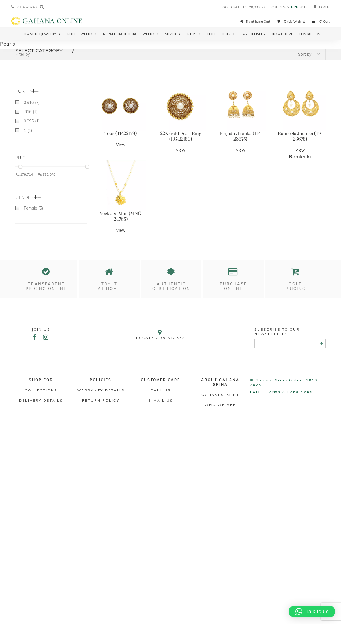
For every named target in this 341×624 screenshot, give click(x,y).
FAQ (254, 392)
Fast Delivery (253, 34)
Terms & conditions (289, 392)
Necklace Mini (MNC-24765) (120, 216)
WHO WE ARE (220, 405)
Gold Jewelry (82, 34)
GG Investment (220, 395)
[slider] (20, 167)
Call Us (161, 390)
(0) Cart (321, 21)
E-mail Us (160, 400)
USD (303, 7)
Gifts (194, 34)
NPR (294, 7)
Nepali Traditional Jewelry (131, 34)
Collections (221, 34)
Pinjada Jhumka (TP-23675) (240, 136)
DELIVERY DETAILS (41, 400)
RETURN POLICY (100, 400)
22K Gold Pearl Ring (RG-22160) (180, 136)
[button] (312, 611)
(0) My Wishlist (291, 21)
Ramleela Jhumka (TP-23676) (300, 136)
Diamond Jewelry (42, 34)
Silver (173, 34)
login (322, 7)
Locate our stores (160, 334)
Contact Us (309, 34)
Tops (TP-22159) (120, 133)
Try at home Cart (255, 21)
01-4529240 (24, 7)
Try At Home (282, 34)
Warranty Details (101, 390)
